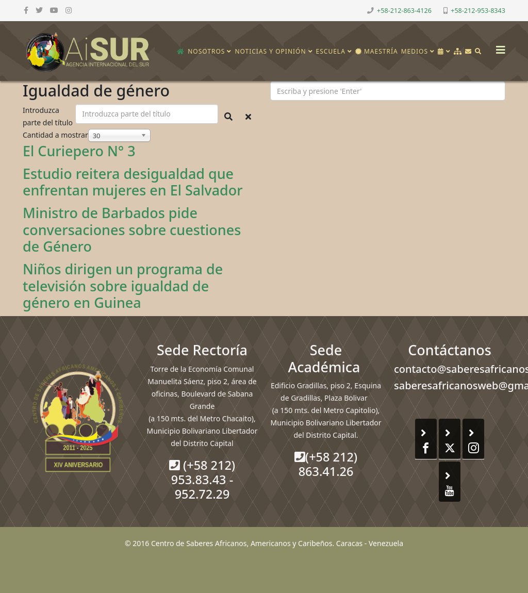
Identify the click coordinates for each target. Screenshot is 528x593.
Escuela (330, 51)
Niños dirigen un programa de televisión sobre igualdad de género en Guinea (123, 285)
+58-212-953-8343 (478, 10)
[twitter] (39, 10)
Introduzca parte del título (49, 116)
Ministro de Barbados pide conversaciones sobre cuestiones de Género (132, 229)
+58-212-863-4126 (404, 10)
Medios (414, 51)
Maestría (376, 51)
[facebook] (26, 10)
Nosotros (206, 51)
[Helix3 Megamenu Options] (498, 46)
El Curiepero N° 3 (79, 150)
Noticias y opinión (270, 51)
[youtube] (54, 10)
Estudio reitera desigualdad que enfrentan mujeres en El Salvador (133, 182)
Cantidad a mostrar (55, 135)
